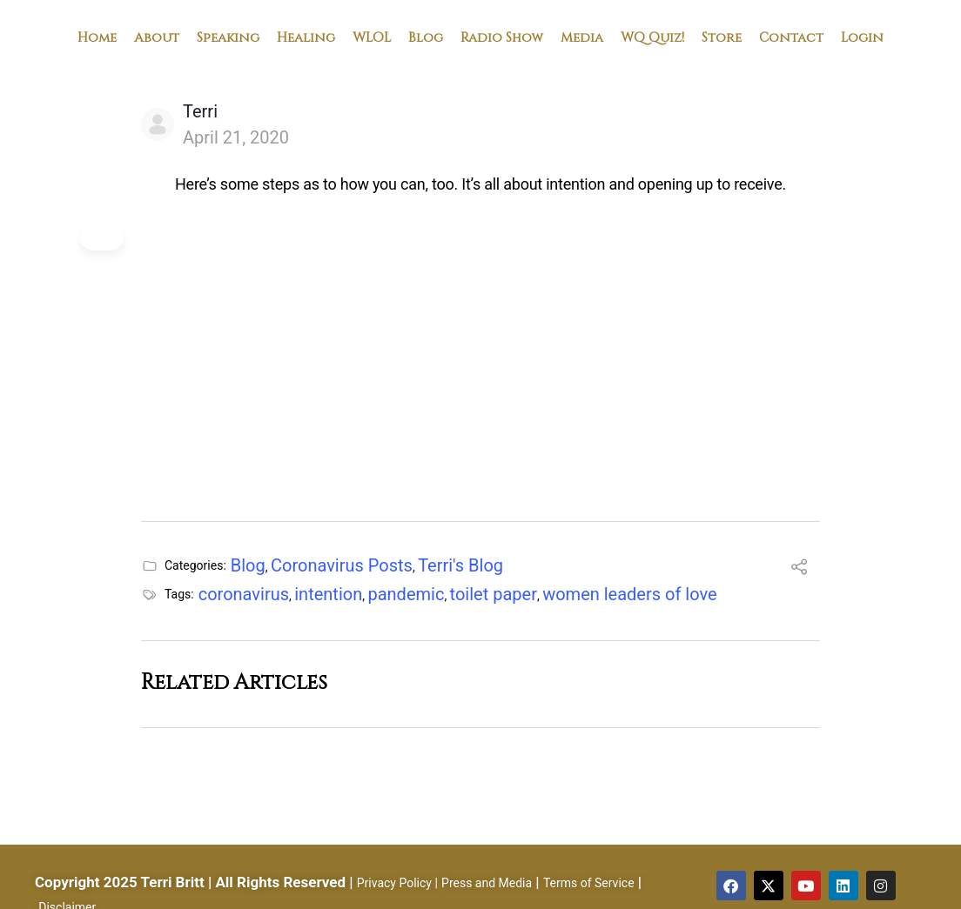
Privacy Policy (394, 883)
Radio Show (501, 36)
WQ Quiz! (652, 36)
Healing (306, 36)
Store (722, 36)
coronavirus (243, 594)
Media (582, 36)
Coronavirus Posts (342, 565)
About (156, 36)
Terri (200, 111)
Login (862, 36)
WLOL (372, 36)
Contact (791, 36)
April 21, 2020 (236, 137)
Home (97, 36)
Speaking (228, 36)
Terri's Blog (460, 565)
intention (328, 594)
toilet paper (493, 594)
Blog (425, 36)
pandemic (405, 594)
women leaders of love (629, 594)
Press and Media (486, 883)
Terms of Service (589, 883)
